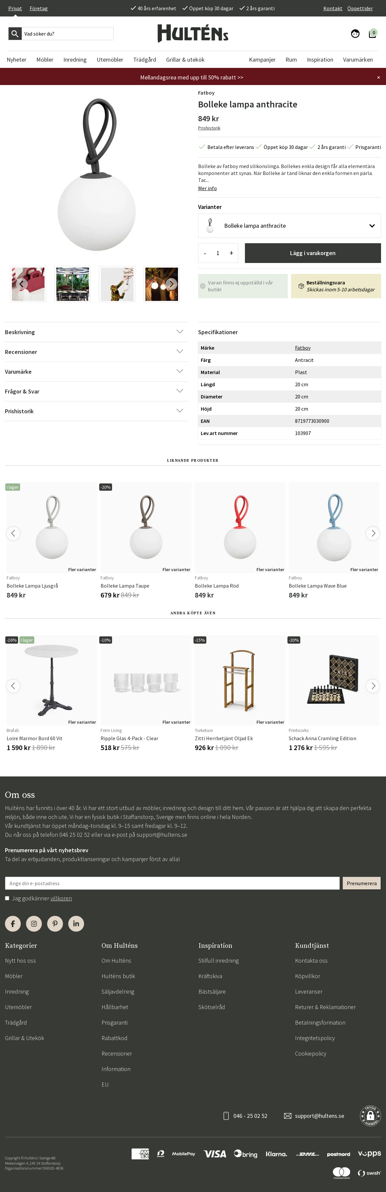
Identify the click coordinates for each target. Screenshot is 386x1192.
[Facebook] (13, 924)
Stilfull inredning (218, 960)
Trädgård (16, 1022)
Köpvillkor (307, 976)
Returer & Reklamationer (325, 1007)
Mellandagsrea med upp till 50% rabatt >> (191, 77)
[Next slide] (171, 284)
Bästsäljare (212, 991)
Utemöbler (18, 1007)
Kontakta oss (311, 960)
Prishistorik (209, 128)
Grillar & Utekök (24, 1038)
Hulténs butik (118, 976)
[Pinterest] (55, 924)
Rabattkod (115, 1038)
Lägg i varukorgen (313, 253)
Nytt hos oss (20, 960)
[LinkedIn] (76, 924)
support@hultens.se (161, 834)
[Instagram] (34, 924)
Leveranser (308, 991)
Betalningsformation (320, 1022)
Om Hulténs (116, 960)
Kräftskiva (210, 976)
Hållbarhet (115, 1007)
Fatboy (206, 92)
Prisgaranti (115, 1022)
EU (105, 1084)
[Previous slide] (22, 284)
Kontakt (332, 8)
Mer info (207, 188)
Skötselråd (211, 1007)
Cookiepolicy (310, 1053)
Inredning (17, 991)
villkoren (61, 898)
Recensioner (117, 1053)
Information (116, 1069)
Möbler (13, 976)
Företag (39, 8)
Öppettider (360, 8)
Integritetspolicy (315, 1038)
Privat (15, 8)
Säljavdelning (118, 991)
